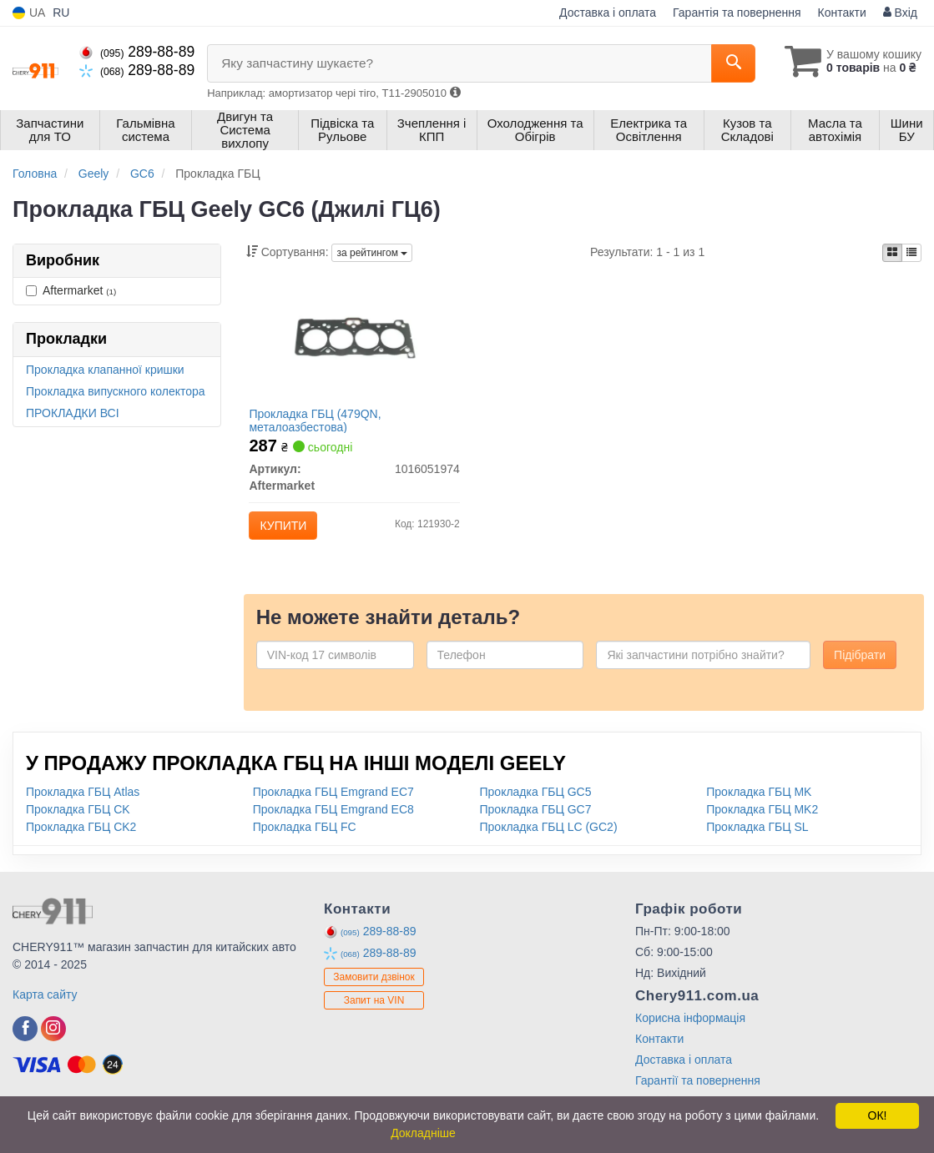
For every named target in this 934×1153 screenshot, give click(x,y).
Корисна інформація (690, 1033)
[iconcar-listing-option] (911, 253)
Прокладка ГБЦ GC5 (536, 807)
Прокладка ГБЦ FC (304, 842)
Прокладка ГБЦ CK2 (81, 842)
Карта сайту (45, 1010)
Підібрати (860, 670)
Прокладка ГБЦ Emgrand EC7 (333, 807)
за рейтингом (371, 253)
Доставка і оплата (607, 12)
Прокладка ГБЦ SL (757, 842)
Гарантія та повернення (737, 12)
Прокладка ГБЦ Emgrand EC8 (333, 825)
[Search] (724, 63)
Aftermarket (71, 290)
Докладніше (423, 1133)
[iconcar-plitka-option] (892, 253)
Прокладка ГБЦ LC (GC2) (549, 842)
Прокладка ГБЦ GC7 (536, 825)
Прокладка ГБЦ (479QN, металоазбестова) (320, 426)
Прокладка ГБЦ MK (758, 807)
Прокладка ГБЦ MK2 (762, 825)
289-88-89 (136, 51)
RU (61, 12)
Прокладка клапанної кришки (105, 369)
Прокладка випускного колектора (115, 391)
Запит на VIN (374, 1017)
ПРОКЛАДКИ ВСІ (72, 413)
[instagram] (53, 1044)
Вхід (900, 12)
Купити (288, 531)
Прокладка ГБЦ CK (78, 825)
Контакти (842, 12)
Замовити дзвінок (374, 993)
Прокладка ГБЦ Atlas (82, 807)
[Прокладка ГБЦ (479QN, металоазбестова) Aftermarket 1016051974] (354, 343)
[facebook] (25, 1044)
